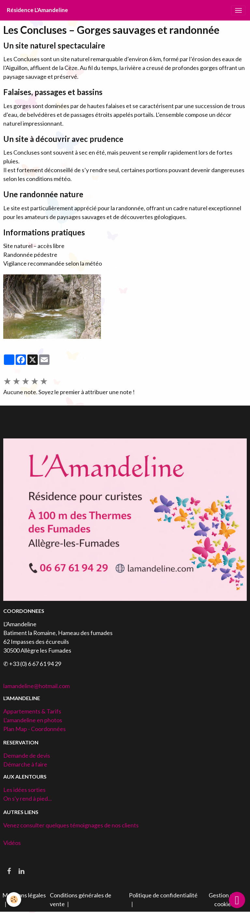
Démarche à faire (25, 764)
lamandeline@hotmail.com (36, 685)
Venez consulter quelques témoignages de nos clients (71, 825)
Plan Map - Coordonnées (34, 728)
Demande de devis (26, 755)
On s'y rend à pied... (27, 798)
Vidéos (12, 842)
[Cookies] (14, 899)
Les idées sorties (24, 789)
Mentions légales (24, 895)
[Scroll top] (237, 900)
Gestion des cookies (224, 899)
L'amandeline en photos (32, 720)
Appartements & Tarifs (32, 711)
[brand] (37, 10)
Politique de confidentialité (163, 895)
